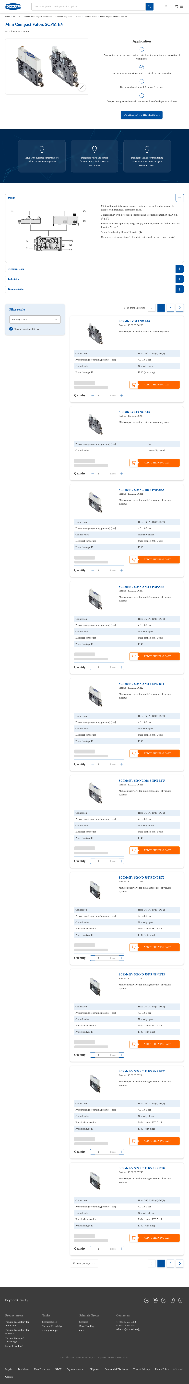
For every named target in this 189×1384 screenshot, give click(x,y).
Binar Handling (86, 1326)
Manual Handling (14, 1346)
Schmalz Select (49, 1322)
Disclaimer (23, 1369)
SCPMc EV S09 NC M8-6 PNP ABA (141, 489)
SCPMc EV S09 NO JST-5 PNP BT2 (141, 877)
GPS (81, 1330)
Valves (78, 16)
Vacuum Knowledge (52, 1326)
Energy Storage (50, 1330)
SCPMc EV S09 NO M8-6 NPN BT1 (141, 683)
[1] (161, 308)
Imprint (9, 1369)
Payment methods (75, 1369)
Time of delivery (141, 1369)
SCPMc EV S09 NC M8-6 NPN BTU (142, 780)
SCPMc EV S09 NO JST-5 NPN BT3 (142, 974)
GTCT (58, 1369)
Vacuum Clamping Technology (14, 1340)
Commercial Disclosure (116, 1369)
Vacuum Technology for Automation (37, 16)
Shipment (94, 1369)
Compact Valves (90, 16)
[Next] (180, 308)
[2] (170, 308)
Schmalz (83, 1322)
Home (7, 16)
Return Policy (162, 1369)
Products (16, 16)
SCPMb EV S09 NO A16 (134, 321)
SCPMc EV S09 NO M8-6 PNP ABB (141, 586)
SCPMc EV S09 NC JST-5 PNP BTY (142, 1071)
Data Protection (42, 1369)
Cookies (9, 1377)
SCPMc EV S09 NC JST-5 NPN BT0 (142, 1168)
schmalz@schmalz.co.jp (128, 1329)
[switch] (24, 329)
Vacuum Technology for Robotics (17, 1332)
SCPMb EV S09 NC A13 (134, 411)
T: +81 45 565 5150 (126, 1322)
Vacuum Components (63, 16)
